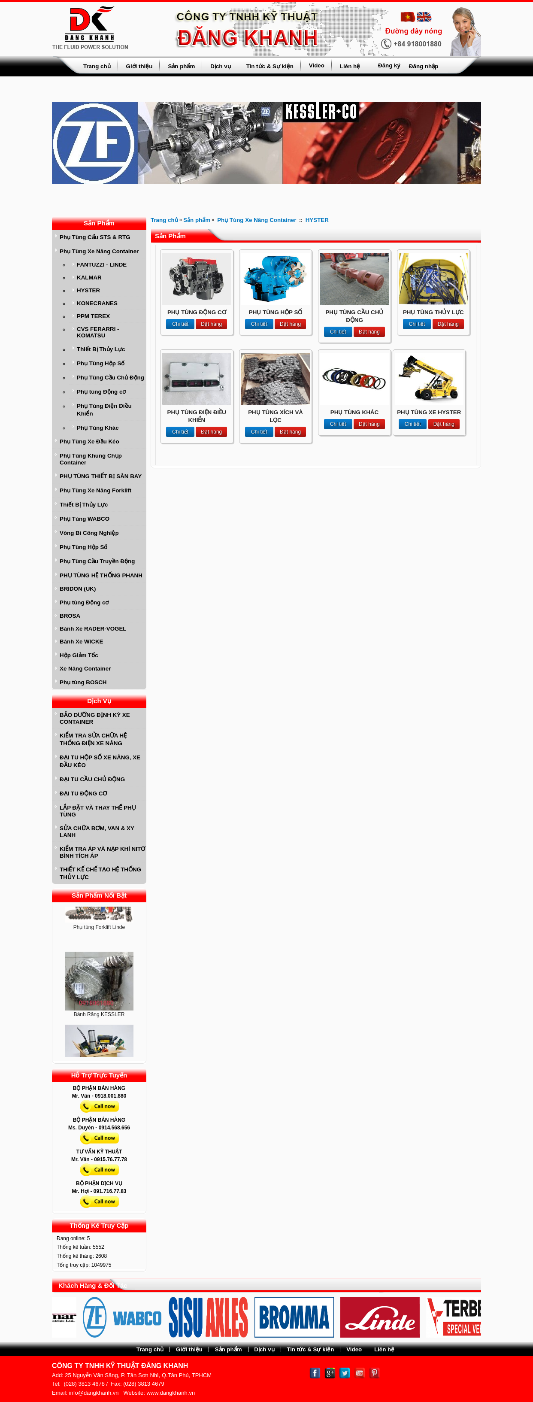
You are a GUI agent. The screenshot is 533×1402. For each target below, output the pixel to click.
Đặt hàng (211, 324)
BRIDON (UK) (78, 589)
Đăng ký (389, 65)
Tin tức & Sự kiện (270, 66)
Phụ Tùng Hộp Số (100, 363)
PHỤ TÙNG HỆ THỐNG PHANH (101, 575)
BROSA (70, 616)
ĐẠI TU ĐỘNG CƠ (83, 793)
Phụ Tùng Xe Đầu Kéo (89, 441)
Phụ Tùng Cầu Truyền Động (97, 561)
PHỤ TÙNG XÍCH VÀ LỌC (275, 416)
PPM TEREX (93, 316)
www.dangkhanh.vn (170, 1393)
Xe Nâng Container (85, 668)
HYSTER (88, 290)
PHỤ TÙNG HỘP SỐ (276, 312)
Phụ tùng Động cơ (101, 391)
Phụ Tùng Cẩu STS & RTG (95, 237)
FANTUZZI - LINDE (102, 264)
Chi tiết (180, 324)
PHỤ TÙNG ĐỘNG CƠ (196, 312)
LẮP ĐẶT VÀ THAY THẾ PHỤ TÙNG (98, 811)
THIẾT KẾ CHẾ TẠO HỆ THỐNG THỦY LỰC (100, 873)
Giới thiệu (139, 66)
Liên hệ (350, 66)
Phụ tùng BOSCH (83, 682)
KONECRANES (97, 303)
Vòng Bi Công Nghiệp (89, 533)
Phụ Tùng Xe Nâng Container (99, 251)
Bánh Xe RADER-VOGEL (93, 628)
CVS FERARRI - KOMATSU (98, 332)
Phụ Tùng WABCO (84, 519)
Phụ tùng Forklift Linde (99, 929)
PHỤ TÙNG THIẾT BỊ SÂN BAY (101, 476)
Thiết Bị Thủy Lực (101, 349)
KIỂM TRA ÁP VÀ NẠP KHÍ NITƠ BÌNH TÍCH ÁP (102, 852)
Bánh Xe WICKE (81, 641)
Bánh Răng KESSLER (99, 1016)
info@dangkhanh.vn (94, 1393)
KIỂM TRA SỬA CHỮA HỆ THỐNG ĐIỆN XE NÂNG (93, 739)
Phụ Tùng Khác (98, 428)
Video (316, 65)
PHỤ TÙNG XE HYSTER (429, 412)
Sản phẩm (181, 66)
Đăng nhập (423, 66)
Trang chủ (97, 66)
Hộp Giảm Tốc (79, 655)
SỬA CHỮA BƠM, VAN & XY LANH (97, 831)
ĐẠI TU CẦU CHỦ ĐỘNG (92, 779)
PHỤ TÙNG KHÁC (354, 412)
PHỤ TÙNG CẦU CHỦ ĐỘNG (354, 316)
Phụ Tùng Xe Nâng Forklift (95, 490)
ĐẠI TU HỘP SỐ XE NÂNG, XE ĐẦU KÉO (100, 761)
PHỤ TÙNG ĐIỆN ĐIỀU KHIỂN (196, 416)
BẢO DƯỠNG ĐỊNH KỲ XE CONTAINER (95, 718)
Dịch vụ (220, 66)
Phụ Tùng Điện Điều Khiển (104, 410)
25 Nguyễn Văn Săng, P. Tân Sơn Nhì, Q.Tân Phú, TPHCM (138, 1375)
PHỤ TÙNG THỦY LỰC (433, 312)
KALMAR (89, 277)
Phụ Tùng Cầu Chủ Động (110, 377)
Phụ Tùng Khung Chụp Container (91, 459)
